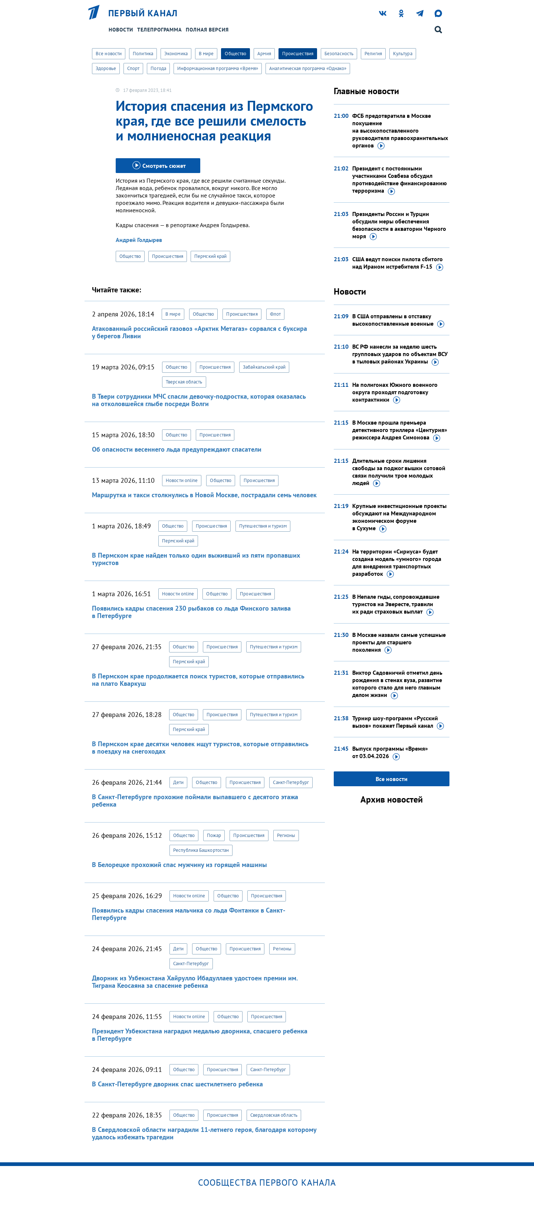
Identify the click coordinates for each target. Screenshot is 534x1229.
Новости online (182, 480)
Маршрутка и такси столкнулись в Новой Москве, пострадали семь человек (204, 495)
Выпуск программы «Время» (390, 752)
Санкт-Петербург (291, 782)
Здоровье (106, 68)
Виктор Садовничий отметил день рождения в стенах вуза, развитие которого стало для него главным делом (397, 684)
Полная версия (207, 29)
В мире (206, 53)
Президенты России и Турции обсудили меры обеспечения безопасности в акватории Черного (399, 225)
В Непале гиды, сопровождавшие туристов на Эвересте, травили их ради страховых (395, 604)
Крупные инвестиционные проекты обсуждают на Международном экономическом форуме (399, 517)
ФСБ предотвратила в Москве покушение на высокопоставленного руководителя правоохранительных (400, 131)
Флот (275, 314)
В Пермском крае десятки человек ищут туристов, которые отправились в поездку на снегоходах (200, 747)
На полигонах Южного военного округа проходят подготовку (395, 392)
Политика (143, 53)
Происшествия (297, 53)
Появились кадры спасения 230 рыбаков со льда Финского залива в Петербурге (191, 612)
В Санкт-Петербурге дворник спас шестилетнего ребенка (177, 1084)
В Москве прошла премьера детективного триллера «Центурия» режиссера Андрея (399, 430)
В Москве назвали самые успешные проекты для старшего (399, 642)
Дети (178, 782)
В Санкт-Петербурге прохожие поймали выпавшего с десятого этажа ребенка (195, 800)
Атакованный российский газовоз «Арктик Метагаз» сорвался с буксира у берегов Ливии (199, 332)
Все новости (109, 53)
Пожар (214, 835)
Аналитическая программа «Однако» (307, 68)
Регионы (286, 835)
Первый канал (143, 13)
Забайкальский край (264, 367)
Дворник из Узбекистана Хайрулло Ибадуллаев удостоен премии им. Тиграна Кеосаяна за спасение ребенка (194, 982)
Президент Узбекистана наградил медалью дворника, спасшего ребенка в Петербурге (199, 1035)
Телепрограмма (159, 29)
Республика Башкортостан (201, 850)
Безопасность (338, 53)
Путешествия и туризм (263, 526)
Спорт (133, 68)
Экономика (176, 53)
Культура (402, 53)
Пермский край (210, 256)
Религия (373, 53)
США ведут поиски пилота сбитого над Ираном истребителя (397, 263)
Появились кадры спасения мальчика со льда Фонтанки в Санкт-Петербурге (188, 914)
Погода (158, 68)
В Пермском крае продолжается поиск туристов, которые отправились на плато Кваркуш (198, 680)
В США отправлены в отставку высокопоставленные (398, 320)
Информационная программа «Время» (217, 68)
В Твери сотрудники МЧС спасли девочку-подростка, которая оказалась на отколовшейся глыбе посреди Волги (199, 400)
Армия (264, 53)
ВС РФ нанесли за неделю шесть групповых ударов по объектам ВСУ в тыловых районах (400, 354)
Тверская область (184, 382)
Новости (121, 29)
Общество (235, 53)
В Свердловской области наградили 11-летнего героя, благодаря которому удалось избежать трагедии (204, 1133)
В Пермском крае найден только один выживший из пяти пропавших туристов (196, 559)
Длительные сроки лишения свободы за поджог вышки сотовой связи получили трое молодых (398, 472)
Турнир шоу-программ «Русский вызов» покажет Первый (398, 722)
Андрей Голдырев (139, 239)
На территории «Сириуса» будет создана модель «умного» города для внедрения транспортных (396, 563)
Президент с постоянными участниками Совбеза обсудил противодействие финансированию (399, 180)
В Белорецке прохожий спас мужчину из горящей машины (179, 864)
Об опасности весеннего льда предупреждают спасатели (176, 449)
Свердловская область (273, 1115)
